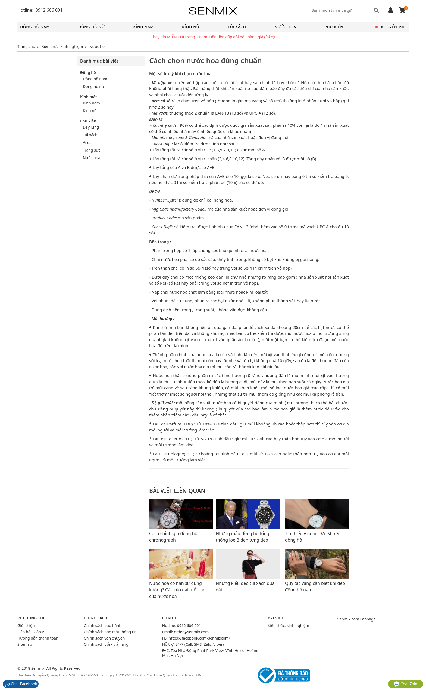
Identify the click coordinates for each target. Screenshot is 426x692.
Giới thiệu (26, 625)
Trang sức (91, 150)
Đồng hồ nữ (91, 26)
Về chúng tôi (30, 618)
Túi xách (237, 26)
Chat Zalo (405, 683)
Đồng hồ (88, 72)
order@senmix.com (191, 631)
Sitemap (24, 644)
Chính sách (95, 618)
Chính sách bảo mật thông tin (110, 631)
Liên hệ (169, 618)
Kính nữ (190, 26)
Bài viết (275, 618)
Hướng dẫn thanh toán (37, 638)
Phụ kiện (333, 26)
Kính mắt (88, 96)
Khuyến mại (390, 26)
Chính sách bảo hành (102, 625)
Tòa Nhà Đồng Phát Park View (197, 650)
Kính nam (143, 26)
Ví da (87, 142)
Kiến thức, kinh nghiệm (288, 625)
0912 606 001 (189, 625)
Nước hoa (285, 26)
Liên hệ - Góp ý (30, 631)
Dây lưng (91, 127)
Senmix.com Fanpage (356, 619)
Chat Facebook (20, 683)
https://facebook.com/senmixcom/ (199, 638)
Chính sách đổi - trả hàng (106, 644)
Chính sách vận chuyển (104, 638)
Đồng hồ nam (35, 26)
